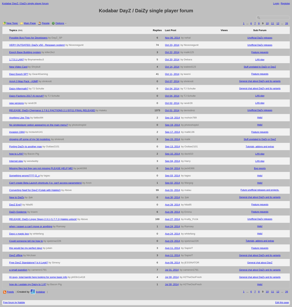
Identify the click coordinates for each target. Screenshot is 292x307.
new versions (16, 103)
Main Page (30, 23)
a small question (18, 269)
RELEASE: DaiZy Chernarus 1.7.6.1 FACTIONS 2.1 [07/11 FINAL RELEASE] (52, 110)
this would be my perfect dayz (25, 248)
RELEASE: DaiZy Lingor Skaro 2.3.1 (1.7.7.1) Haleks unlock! (43, 219)
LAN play (259, 59)
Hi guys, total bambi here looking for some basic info (38, 277)
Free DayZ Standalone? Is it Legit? (28, 262)
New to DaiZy (16, 197)
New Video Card (18, 66)
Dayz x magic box (19, 233)
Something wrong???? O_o (24, 175)
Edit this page (282, 302)
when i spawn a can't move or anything (30, 226)
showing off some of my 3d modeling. (30, 139)
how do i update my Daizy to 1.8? (27, 284)
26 (286, 23)
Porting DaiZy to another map (25, 146)
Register (285, 3)
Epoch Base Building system (25, 52)
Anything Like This (19, 117)
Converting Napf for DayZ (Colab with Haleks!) (35, 190)
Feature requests (259, 52)
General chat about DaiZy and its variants (259, 81)
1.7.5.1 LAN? (16, 59)
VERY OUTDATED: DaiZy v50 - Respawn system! (37, 45)
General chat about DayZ (259, 262)
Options (59, 23)
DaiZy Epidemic (18, 212)
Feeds (10, 291)
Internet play (16, 161)
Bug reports (260, 168)
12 (277, 23)
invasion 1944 (17, 132)
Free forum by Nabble (14, 302)
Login (276, 3)
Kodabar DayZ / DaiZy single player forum (25, 3)
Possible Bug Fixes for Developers (28, 37)
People (46, 23)
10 (267, 23)
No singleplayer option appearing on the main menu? (38, 125)
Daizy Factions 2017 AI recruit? (26, 95)
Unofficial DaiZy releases (259, 38)
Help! (259, 117)
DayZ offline (16, 255)
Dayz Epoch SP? (18, 74)
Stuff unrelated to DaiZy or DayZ (260, 67)
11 (272, 23)
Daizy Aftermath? (18, 88)
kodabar (40, 291)
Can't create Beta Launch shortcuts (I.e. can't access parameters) (45, 182)
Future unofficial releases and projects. (260, 190)
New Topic (12, 23)
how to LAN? (16, 153)
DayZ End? (15, 204)
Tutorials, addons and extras (260, 146)
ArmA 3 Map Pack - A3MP (23, 81)
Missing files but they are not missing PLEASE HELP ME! (41, 168)
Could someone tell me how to (26, 241)
